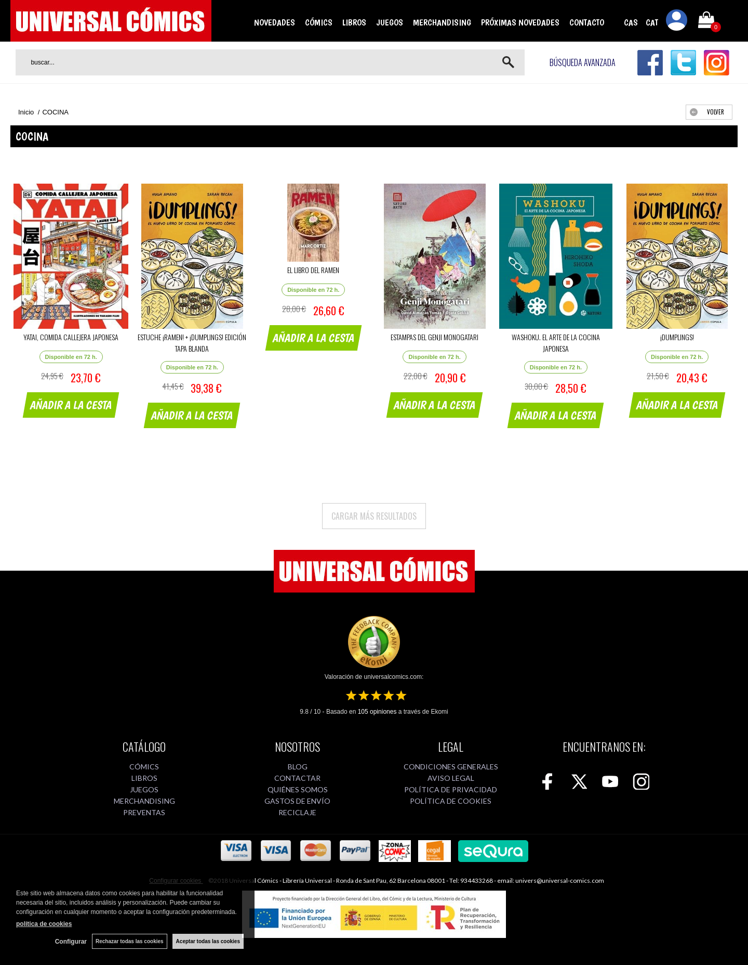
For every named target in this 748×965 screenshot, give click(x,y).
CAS (631, 22)
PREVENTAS (144, 812)
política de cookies (44, 924)
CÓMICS (318, 22)
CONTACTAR (297, 778)
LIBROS (354, 22)
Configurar (71, 941)
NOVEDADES (274, 22)
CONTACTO (586, 22)
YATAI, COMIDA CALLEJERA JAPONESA (70, 336)
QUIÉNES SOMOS (298, 789)
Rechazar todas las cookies (130, 941)
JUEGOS (389, 22)
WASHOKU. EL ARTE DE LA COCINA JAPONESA (556, 342)
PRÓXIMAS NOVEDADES (520, 22)
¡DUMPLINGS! (677, 336)
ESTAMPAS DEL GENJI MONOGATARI (434, 336)
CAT (652, 22)
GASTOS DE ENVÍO (297, 800)
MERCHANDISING (442, 22)
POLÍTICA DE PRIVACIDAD (450, 789)
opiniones (377, 711)
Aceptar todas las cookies (208, 941)
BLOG (298, 766)
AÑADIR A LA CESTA (71, 404)
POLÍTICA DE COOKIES (450, 800)
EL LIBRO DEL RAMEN (313, 269)
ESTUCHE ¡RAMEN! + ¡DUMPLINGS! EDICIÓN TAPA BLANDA (192, 342)
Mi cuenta (677, 21)
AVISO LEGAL (451, 778)
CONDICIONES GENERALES (451, 766)
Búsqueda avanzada (583, 62)
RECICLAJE (297, 812)
